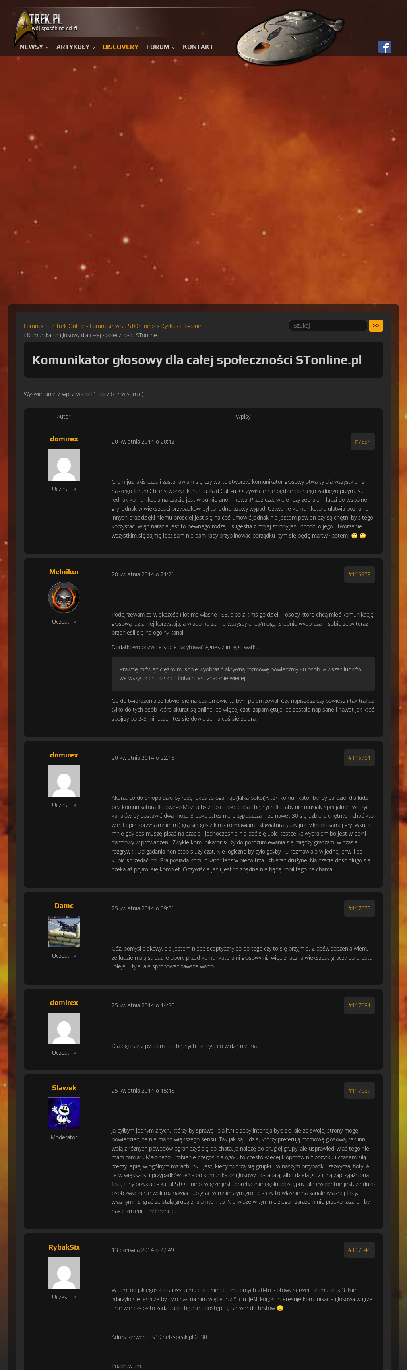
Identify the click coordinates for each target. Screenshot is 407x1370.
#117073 (359, 908)
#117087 (359, 1090)
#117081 (359, 1005)
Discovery (120, 46)
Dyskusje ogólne (181, 326)
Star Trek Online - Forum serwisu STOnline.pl (100, 326)
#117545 (359, 1250)
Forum (157, 46)
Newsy (31, 46)
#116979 (359, 574)
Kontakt (198, 46)
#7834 (363, 441)
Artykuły (72, 46)
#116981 (359, 757)
